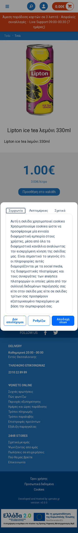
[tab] (15, 210)
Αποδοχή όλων (63, 321)
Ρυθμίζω (39, 320)
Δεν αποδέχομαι (15, 321)
